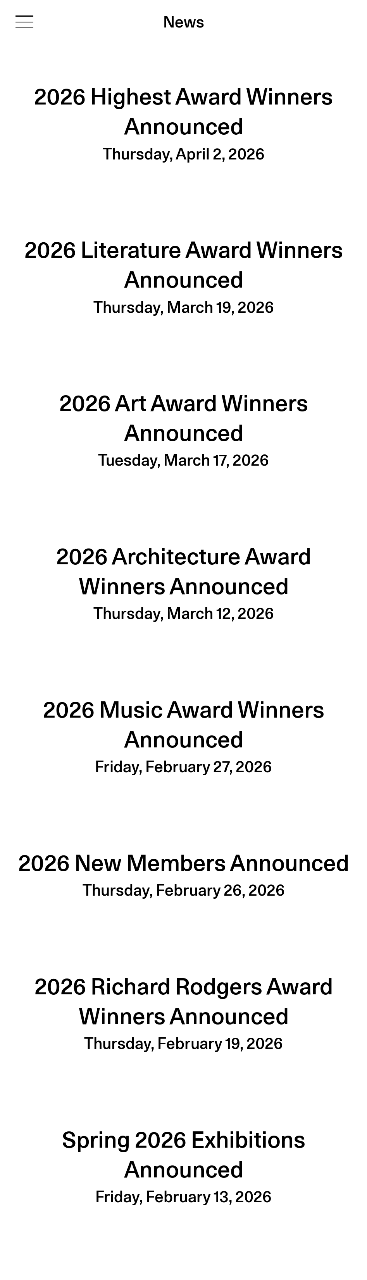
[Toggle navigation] (24, 21)
